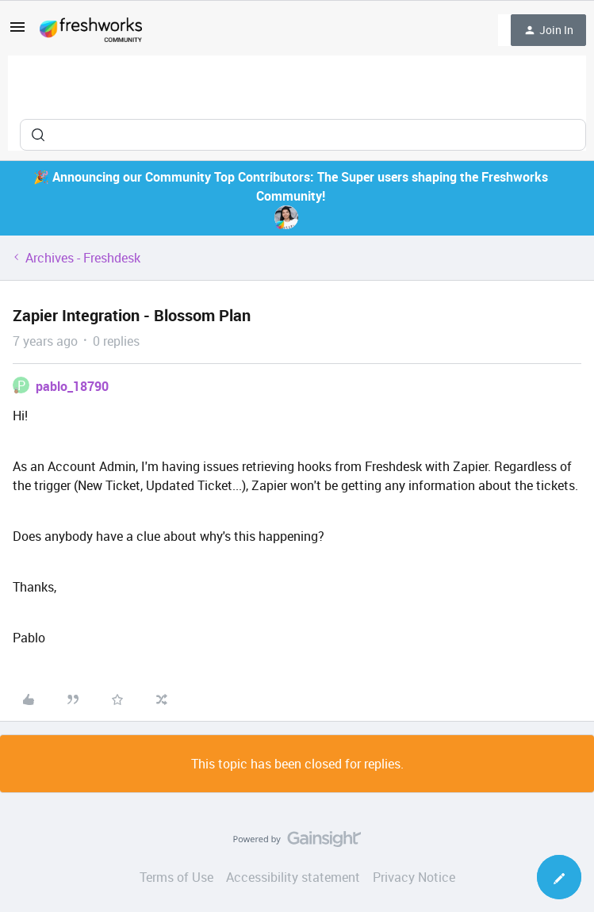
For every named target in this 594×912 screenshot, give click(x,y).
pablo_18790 (72, 386)
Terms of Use (176, 877)
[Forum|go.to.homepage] (91, 30)
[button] (17, 31)
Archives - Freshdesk (82, 257)
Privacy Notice (414, 877)
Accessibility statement (293, 877)
